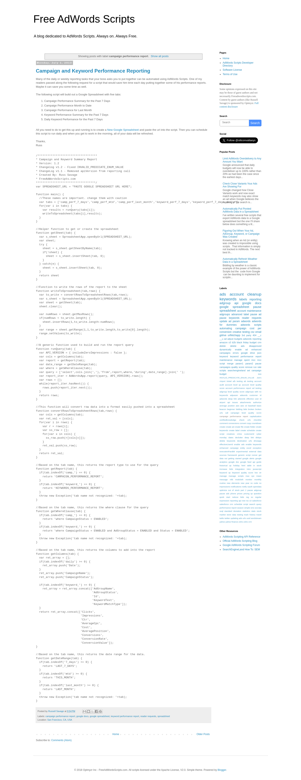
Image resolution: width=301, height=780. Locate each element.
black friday (243, 342)
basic (259, 406)
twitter (227, 518)
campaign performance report (60, 716)
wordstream (256, 518)
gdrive (223, 335)
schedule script (241, 504)
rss (247, 501)
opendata (257, 486)
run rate (257, 367)
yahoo (222, 522)
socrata (258, 508)
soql (221, 511)
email (258, 331)
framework (232, 455)
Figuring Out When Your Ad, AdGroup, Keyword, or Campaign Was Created (241, 233)
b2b (234, 342)
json (259, 353)
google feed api (247, 462)
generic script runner (247, 455)
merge (230, 363)
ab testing (248, 381)
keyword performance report (125, 716)
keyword (224, 356)
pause (257, 307)
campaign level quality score (246, 413)
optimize (223, 490)
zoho (241, 522)
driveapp (257, 441)
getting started (234, 458)
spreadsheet (164, 716)
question (257, 493)
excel (249, 448)
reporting (255, 299)
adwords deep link (228, 399)
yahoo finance (231, 522)
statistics (246, 511)
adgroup (225, 303)
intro (249, 469)
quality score (237, 367)
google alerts (248, 458)
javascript (257, 469)
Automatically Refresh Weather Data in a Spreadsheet (240, 260)
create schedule (247, 430)
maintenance (226, 360)
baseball (252, 406)
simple (247, 508)
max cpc (250, 476)
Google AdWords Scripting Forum (241, 545)
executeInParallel (227, 451)
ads (223, 294)
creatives (231, 434)
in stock (257, 465)
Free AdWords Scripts (84, 19)
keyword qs (225, 472)
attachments (245, 402)
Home (115, 734)
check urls (245, 420)
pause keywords (230, 317)
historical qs (226, 465)
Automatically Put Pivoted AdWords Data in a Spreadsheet (241, 210)
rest (243, 501)
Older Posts (203, 734)
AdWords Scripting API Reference (241, 536)
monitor (249, 479)
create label (234, 430)
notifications (236, 486)
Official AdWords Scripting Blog (240, 540)
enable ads (239, 444)
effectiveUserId (226, 444)
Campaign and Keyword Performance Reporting (93, 71)
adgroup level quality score (232, 392)
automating (226, 328)
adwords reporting (252, 339)
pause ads (224, 493)
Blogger (222, 769)
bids (245, 409)
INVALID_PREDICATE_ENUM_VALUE (237, 378)
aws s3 (243, 406)
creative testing (241, 331)
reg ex (249, 497)
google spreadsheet (100, 716)
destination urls (244, 441)
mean (258, 476)
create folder (249, 427)
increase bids (226, 469)
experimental (242, 451)
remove (248, 367)
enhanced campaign (229, 448)
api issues (232, 402)
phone (233, 493)
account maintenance (249, 310)
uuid (248, 518)
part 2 (243, 490)
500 (259, 374)
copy (249, 423)
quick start (225, 497)
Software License (232, 69)
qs (252, 493)
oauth (249, 486)
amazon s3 (225, 342)
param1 (239, 363)
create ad (230, 427)
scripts (223, 370)
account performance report (238, 388)
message (224, 479)
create (222, 427)
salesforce (256, 501)
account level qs (233, 385)
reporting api (235, 501)
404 (254, 335)
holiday (236, 465)
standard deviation (232, 511)
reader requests (148, 716)
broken (251, 409)
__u (221, 339)
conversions (233, 423)
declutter (239, 437)
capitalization (255, 416)
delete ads (237, 346)
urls (244, 518)
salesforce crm (226, 504)
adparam (234, 395)
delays (258, 437)
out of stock (234, 490)
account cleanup (245, 294)
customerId (249, 434)
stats (253, 511)
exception (257, 448)
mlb (231, 479)
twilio (222, 518)
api (236, 303)
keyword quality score (242, 472)
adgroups (225, 314)
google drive (248, 353)
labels (243, 299)
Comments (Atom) (61, 740)
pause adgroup (254, 490)
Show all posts (160, 56)
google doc (234, 462)
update (223, 321)
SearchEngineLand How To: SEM (241, 549)
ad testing (256, 388)
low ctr (258, 472)
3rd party (246, 335)
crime (239, 434)
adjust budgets (234, 339)
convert (243, 423)
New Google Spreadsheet (123, 129)
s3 (250, 501)
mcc (253, 360)
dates (230, 437)
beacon (223, 409)
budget (253, 342)
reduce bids (238, 497)
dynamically (225, 349)
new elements (233, 483)
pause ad (255, 314)
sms (252, 508)
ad (225, 339)
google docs (82, 716)
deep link (249, 437)
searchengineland (236, 370)
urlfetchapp (234, 335)
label (246, 314)
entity (242, 448)
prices (240, 493)
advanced (236, 314)
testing (240, 515)
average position (227, 406)
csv (252, 331)
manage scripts (236, 476)
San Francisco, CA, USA (59, 720)
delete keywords (227, 441)
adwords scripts (251, 324)
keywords (228, 299)
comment (224, 423)
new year (245, 483)
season (240, 508)
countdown (256, 423)
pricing (246, 493)
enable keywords (253, 444)
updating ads (236, 518)
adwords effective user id (249, 399)
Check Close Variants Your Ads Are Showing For (240, 185)
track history (249, 515)
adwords (245, 321)
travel (258, 515)
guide (258, 462)
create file (239, 427)
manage (223, 476)
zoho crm (247, 522)
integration (240, 469)
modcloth (239, 479)
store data (231, 515)
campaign (240, 328)
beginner (231, 409)
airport (222, 402)
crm (259, 342)
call (226, 413)
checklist (257, 420)
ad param (234, 321)
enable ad (241, 349)
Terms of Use (230, 74)
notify (244, 486)
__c (259, 335)
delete (223, 346)
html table (246, 465)
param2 (249, 363)
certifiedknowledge (228, 420)
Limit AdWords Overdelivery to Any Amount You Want (242, 160)
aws (237, 406)
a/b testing (238, 381)
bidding (239, 409)
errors (236, 353)
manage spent (242, 360)
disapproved (255, 346)
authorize (257, 402)
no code (254, 483)
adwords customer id (250, 395)
